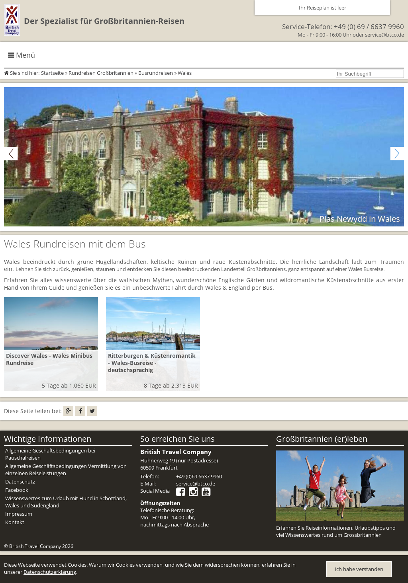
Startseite (52, 72)
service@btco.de (384, 34)
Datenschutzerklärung (50, 571)
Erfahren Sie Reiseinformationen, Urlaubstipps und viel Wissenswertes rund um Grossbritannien (336, 531)
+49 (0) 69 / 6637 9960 (369, 26)
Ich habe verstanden (359, 569)
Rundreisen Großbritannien (101, 72)
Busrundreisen (155, 72)
